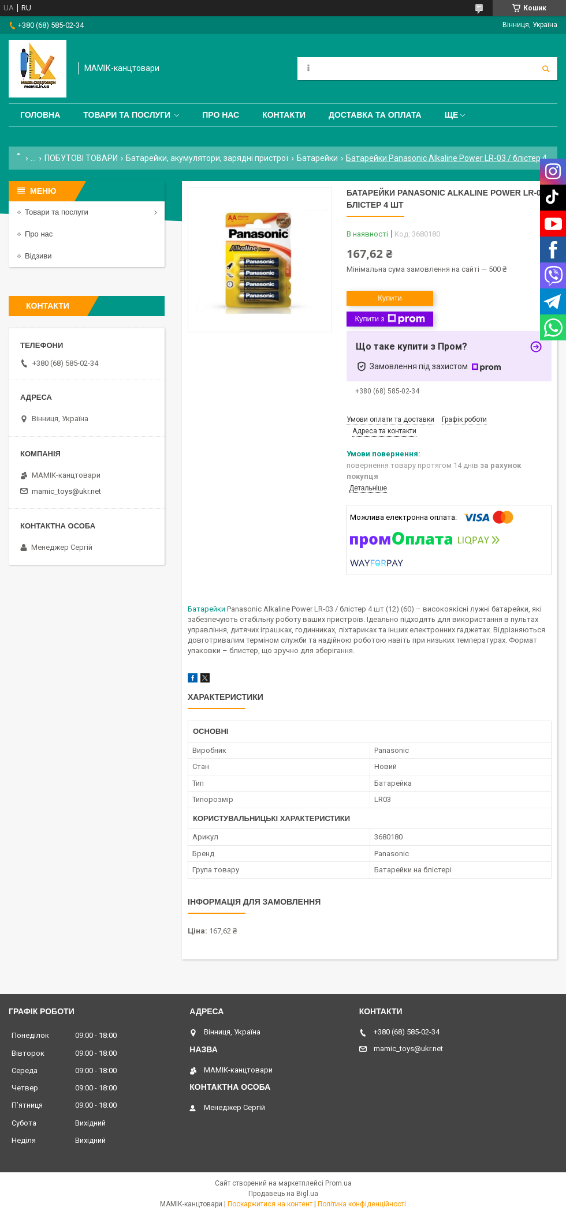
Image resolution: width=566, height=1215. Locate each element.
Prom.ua (338, 1183)
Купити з (390, 319)
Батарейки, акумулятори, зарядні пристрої (207, 158)
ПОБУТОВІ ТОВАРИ (81, 158)
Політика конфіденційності (362, 1204)
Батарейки (317, 158)
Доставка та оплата (375, 114)
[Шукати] (545, 68)
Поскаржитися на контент (270, 1204)
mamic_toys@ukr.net (66, 491)
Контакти (284, 114)
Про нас (220, 114)
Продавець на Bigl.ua (283, 1194)
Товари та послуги (126, 114)
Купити (390, 298)
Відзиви (38, 256)
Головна (40, 114)
